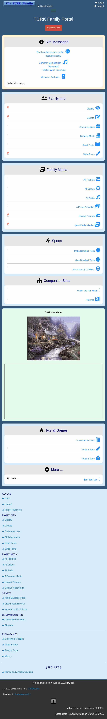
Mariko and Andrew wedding (17, 672)
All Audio (7, 570)
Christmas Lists (11, 531)
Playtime (7, 625)
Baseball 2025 (53, 28)
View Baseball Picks (13, 604)
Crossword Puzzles (13, 639)
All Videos (8, 565)
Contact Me (33, 689)
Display (7, 520)
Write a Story (10, 644)
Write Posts (9, 549)
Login (99, 3)
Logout (98, 6)
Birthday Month (11, 537)
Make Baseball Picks (13, 598)
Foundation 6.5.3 (23, 694)
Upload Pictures (11, 582)
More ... (7, 656)
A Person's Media (12, 576)
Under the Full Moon (13, 619)
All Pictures (9, 559)
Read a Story (10, 650)
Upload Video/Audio (13, 588)
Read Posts (9, 543)
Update (7, 526)
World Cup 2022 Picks (14, 609)
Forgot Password (12, 510)
